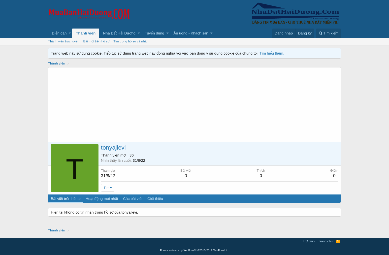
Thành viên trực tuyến (63, 41)
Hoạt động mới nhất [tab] (102, 198)
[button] (69, 33)
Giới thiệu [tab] (155, 198)
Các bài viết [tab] (132, 198)
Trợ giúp (309, 241)
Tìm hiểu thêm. (271, 53)
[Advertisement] (194, 104)
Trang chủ (325, 241)
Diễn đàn (59, 33)
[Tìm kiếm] (328, 33)
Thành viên (86, 33)
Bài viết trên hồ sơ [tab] (66, 198)
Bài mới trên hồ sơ (96, 41)
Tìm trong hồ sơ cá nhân (130, 41)
